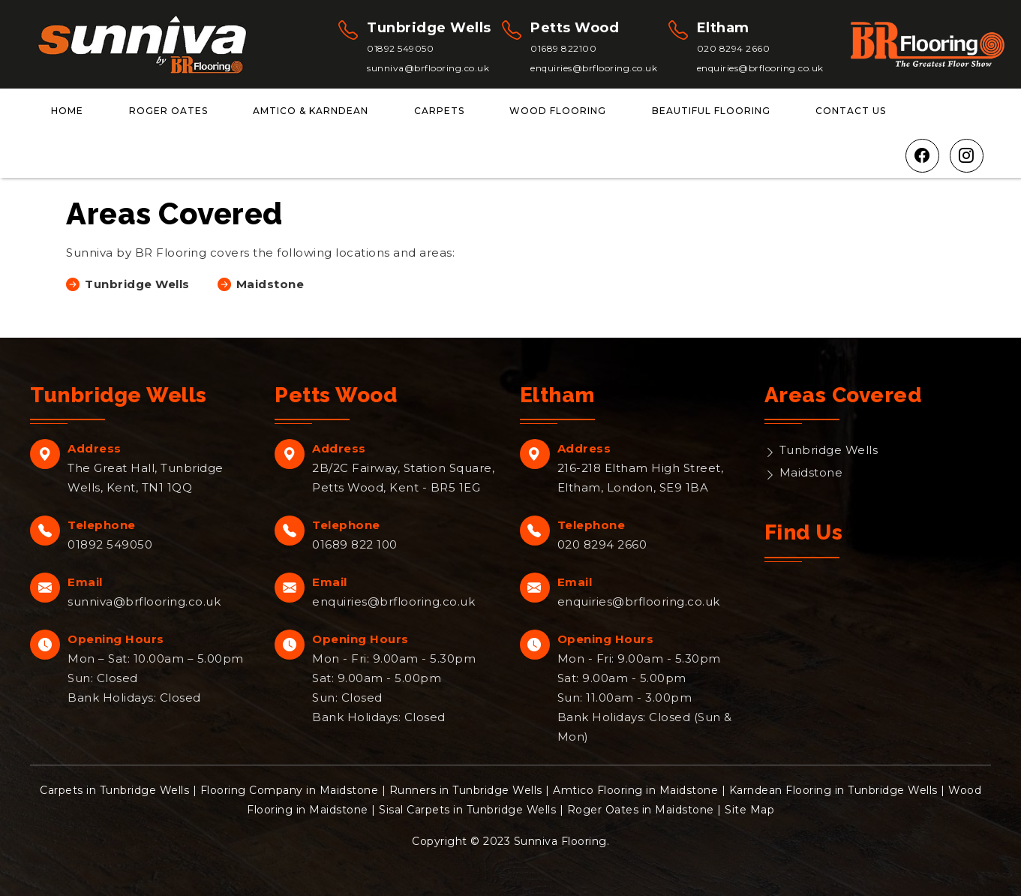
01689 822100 (563, 48)
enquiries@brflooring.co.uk (593, 68)
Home (67, 110)
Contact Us (850, 110)
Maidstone (811, 472)
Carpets (439, 110)
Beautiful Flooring (711, 110)
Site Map (749, 809)
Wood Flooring (557, 110)
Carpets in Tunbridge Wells (114, 790)
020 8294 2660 (733, 48)
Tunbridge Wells (828, 450)
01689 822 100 (355, 544)
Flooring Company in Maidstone (289, 790)
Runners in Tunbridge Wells (465, 790)
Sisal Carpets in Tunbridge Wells (467, 809)
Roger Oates (168, 110)
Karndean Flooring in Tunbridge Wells (833, 790)
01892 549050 (400, 48)
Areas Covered (843, 395)
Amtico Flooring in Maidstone (635, 790)
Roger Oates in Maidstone (640, 809)
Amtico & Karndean (310, 110)
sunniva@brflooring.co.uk (428, 68)
